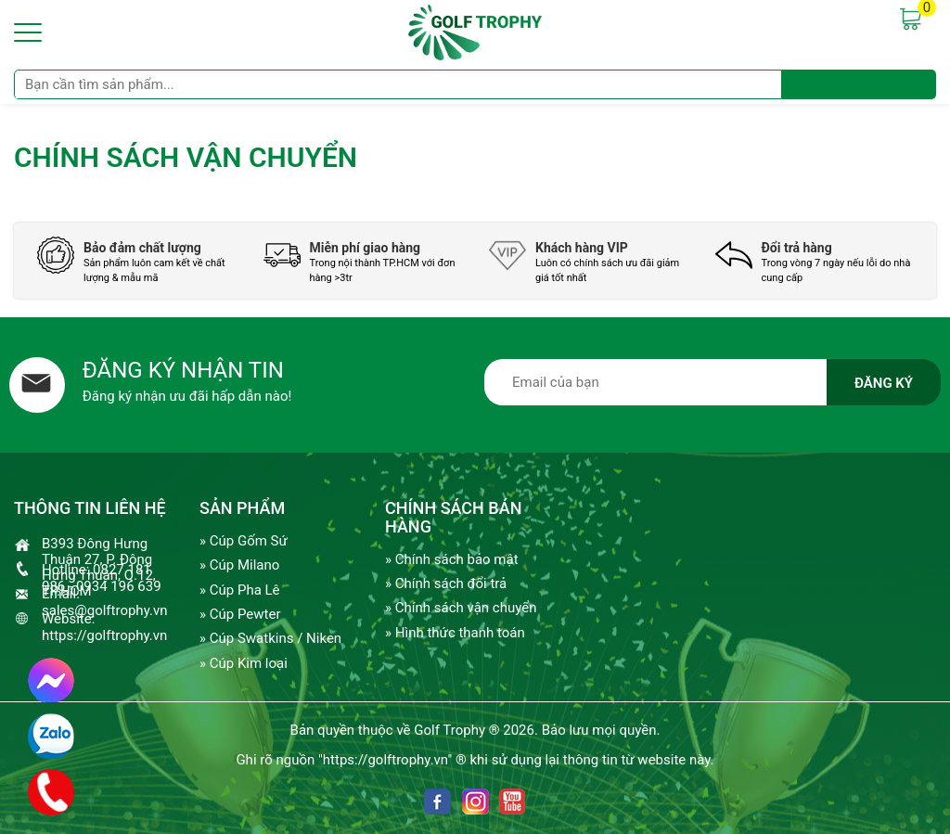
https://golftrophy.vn (104, 635)
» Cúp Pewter (239, 614)
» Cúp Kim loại (243, 663)
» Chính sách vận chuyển (460, 607)
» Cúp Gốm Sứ (243, 540)
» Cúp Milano (239, 565)
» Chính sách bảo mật (452, 559)
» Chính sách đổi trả (446, 583)
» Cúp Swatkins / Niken (270, 638)
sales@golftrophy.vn (104, 610)
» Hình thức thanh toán (455, 632)
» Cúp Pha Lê (239, 590)
